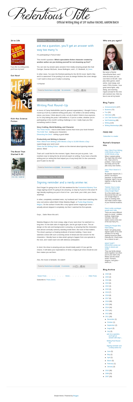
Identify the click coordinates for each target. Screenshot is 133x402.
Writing (107, 123)
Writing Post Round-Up (52, 105)
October (110, 322)
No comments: (66, 90)
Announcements (110, 107)
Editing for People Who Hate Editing (113, 227)
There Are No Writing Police (47, 146)
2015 (107, 304)
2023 (107, 283)
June (109, 351)
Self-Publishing (110, 120)
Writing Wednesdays (112, 125)
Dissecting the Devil (44, 134)
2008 (107, 373)
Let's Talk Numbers (111, 117)
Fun (106, 112)
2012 (107, 313)
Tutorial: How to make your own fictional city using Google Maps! (112, 189)
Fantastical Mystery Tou (87, 187)
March (109, 361)
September (111, 325)
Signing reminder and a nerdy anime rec (62, 182)
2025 (107, 277)
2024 (107, 280)
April (109, 357)
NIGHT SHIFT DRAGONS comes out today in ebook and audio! (112, 246)
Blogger (75, 396)
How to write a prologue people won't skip (113, 209)
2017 (107, 298)
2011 (107, 316)
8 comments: (66, 266)
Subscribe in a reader (110, 136)
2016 (107, 301)
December (111, 319)
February (110, 364)
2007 (107, 376)
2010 (107, 370)
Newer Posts (42, 276)
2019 (107, 292)
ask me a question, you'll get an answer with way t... (114, 336)
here (90, 69)
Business (108, 110)
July (108, 331)
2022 (107, 286)
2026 (107, 274)
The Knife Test (42, 132)
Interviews (108, 115)
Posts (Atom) (50, 280)
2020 (107, 289)
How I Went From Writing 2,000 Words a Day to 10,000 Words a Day (63, 142)
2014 (107, 307)
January (110, 367)
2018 (107, 295)
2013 (107, 310)
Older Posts (93, 276)
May (109, 354)
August (109, 328)
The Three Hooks (43, 130)
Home (67, 276)
